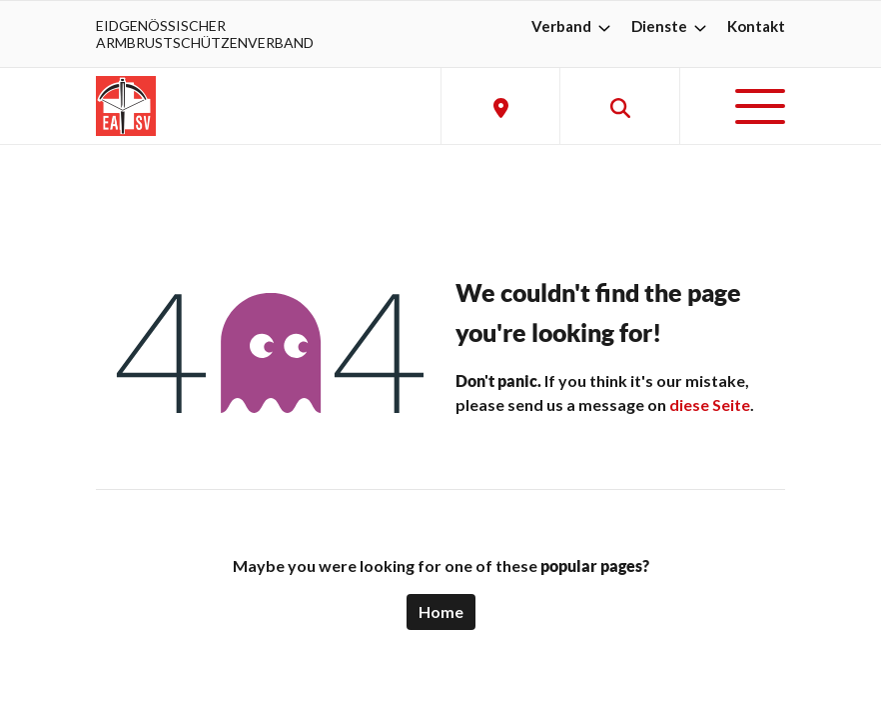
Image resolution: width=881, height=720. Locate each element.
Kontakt (756, 26)
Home (441, 611)
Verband (573, 26)
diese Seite (709, 404)
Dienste (671, 26)
